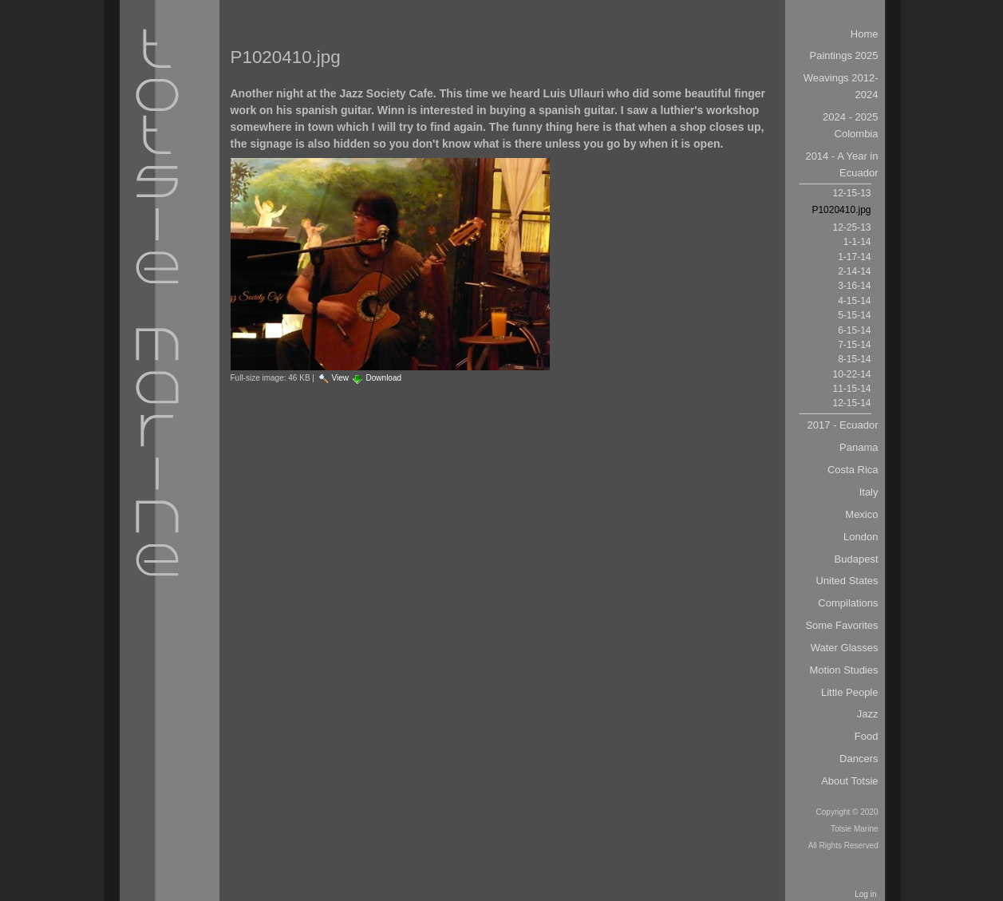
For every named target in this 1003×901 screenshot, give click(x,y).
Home (865, 34)
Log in (865, 894)
